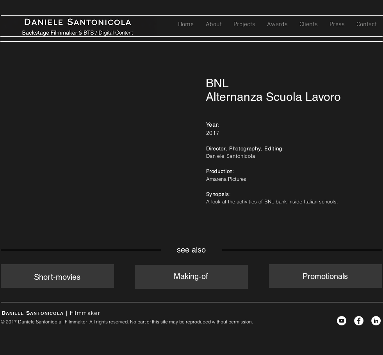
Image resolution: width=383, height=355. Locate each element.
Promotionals (325, 276)
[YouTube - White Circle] (341, 320)
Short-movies (57, 277)
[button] (244, 25)
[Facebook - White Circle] (358, 320)
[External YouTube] (97, 135)
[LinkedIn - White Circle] (376, 320)
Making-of (191, 276)
